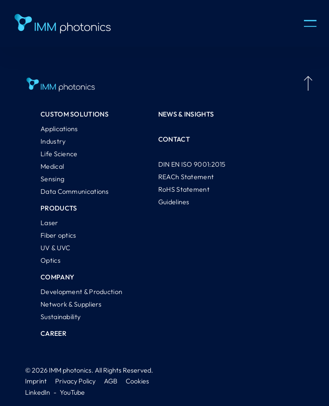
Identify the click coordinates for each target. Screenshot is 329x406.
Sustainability (60, 316)
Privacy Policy (75, 381)
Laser (49, 222)
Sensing (52, 179)
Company (57, 277)
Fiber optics (58, 235)
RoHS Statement (184, 189)
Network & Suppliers (71, 304)
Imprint (36, 381)
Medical (52, 166)
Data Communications (74, 191)
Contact (174, 139)
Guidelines (174, 202)
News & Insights (186, 114)
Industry (53, 141)
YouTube (72, 392)
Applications (59, 128)
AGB (110, 381)
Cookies (137, 381)
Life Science (59, 154)
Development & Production (81, 291)
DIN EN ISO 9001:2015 (192, 164)
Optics (50, 260)
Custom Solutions (74, 114)
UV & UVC (55, 248)
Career (53, 333)
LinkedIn (37, 392)
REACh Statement (186, 177)
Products (58, 208)
